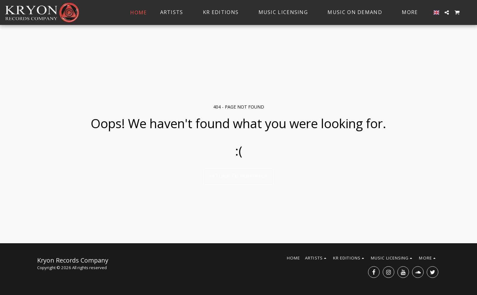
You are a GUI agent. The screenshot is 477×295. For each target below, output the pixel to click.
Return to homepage (238, 176)
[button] (446, 12)
